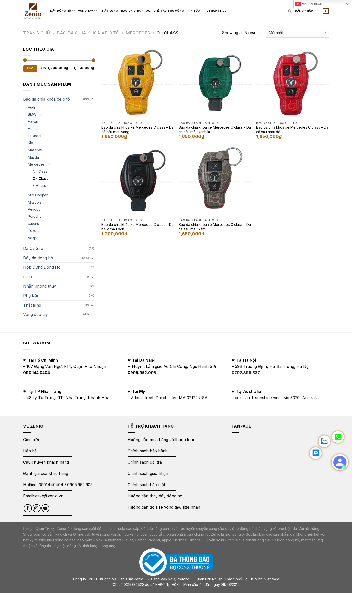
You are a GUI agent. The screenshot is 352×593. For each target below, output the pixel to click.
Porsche (35, 216)
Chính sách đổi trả (145, 462)
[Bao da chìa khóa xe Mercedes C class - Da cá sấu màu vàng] (137, 82)
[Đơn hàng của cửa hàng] (297, 33)
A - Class (40, 171)
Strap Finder (218, 10)
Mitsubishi (36, 202)
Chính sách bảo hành (148, 450)
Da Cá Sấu (33, 248)
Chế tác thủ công (169, 10)
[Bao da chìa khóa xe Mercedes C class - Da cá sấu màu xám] (215, 180)
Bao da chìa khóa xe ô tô (88, 32)
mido (27, 276)
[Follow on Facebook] (28, 508)
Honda (33, 128)
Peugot (34, 209)
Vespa (33, 238)
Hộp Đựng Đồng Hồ (42, 267)
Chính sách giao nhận (148, 473)
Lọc (30, 68)
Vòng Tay (87, 11)
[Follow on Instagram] (37, 508)
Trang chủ (36, 32)
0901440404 (51, 484)
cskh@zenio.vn (49, 495)
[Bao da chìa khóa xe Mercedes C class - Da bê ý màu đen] (137, 180)
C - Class (41, 178)
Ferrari (33, 121)
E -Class (39, 185)
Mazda (33, 157)
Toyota (34, 230)
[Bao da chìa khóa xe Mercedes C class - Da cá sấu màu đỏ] (292, 82)
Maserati (35, 150)
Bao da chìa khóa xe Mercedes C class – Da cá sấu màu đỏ (292, 129)
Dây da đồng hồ (38, 257)
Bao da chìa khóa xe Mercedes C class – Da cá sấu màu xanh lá (215, 129)
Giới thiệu (32, 439)
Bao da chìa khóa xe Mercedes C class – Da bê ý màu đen (137, 226)
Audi (31, 107)
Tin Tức (195, 11)
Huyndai (34, 136)
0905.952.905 (80, 484)
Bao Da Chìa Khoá (135, 10)
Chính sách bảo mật (146, 484)
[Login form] (304, 11)
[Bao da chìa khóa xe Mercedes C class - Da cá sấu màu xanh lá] (215, 82)
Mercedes (138, 32)
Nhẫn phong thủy (39, 286)
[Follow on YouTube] (45, 508)
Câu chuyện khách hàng (46, 462)
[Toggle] (92, 99)
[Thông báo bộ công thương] (176, 562)
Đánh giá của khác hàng (45, 473)
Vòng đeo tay (35, 314)
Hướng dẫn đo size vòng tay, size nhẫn (164, 507)
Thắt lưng (32, 305)
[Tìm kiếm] (289, 11)
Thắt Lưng (109, 10)
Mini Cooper (38, 195)
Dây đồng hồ (62, 11)
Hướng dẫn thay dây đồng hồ (155, 495)
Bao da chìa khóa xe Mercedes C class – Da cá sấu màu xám (215, 226)
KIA (30, 143)
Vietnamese (308, 4)
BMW (32, 114)
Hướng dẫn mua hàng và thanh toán (161, 439)
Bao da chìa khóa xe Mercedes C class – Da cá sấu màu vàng (137, 129)
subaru (33, 223)
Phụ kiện (31, 295)
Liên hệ (30, 450)
